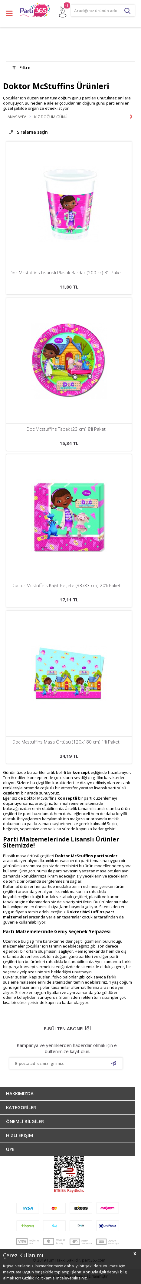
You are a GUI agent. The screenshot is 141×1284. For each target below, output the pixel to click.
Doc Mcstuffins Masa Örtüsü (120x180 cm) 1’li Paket (66, 742)
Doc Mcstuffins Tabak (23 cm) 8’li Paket (66, 429)
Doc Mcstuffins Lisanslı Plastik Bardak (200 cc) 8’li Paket (66, 272)
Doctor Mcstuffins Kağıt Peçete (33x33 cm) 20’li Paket (65, 585)
